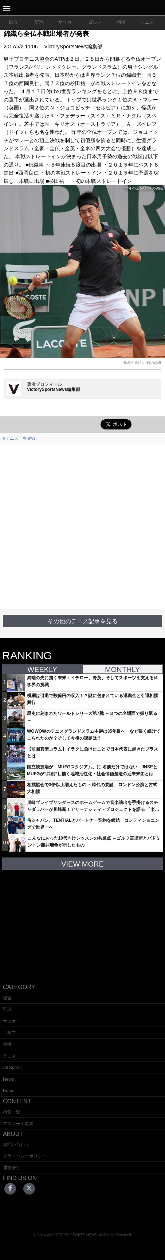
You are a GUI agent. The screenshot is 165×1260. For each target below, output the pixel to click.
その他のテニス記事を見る (83, 621)
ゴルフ (94, 22)
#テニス (11, 438)
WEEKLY (42, 669)
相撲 (121, 22)
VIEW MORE (82, 864)
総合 (13, 22)
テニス (147, 22)
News (8, 1079)
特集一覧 (11, 1112)
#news (29, 438)
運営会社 (11, 1167)
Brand (9, 1090)
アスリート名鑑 (18, 1123)
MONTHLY (122, 669)
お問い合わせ (16, 1144)
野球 (39, 22)
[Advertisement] (82, 526)
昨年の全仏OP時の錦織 (142, 363)
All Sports (12, 1067)
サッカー (67, 22)
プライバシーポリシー (25, 1156)
